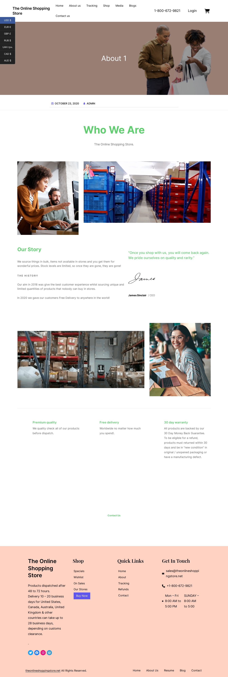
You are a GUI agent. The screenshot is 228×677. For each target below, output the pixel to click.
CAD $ (9, 54)
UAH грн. (9, 47)
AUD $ (9, 60)
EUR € (9, 27)
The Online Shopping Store (42, 568)
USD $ (9, 20)
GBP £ (9, 33)
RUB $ (9, 40)
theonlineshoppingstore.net (42, 670)
